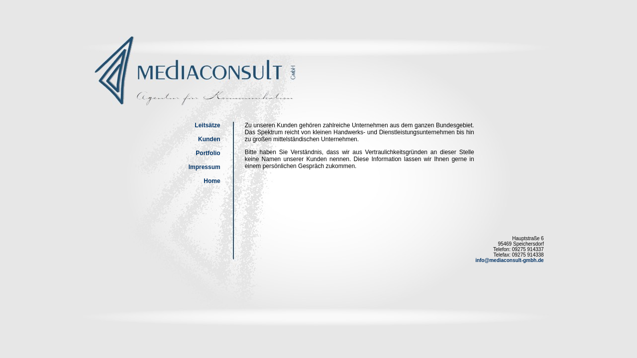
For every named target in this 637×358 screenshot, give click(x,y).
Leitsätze (207, 125)
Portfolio (208, 153)
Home (212, 181)
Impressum (204, 167)
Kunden (209, 139)
